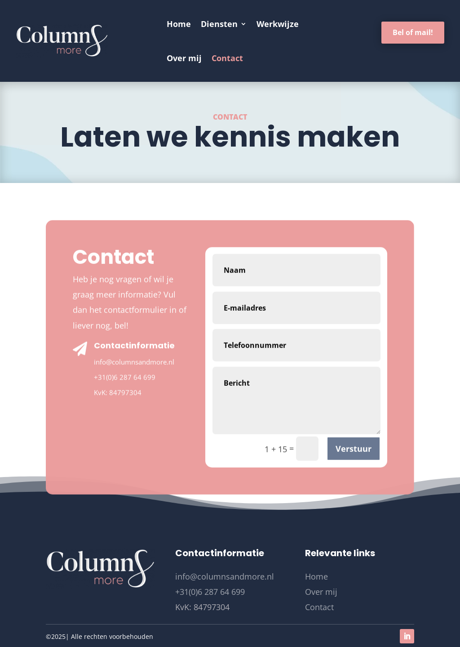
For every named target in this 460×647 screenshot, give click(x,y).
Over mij (184, 58)
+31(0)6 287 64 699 (124, 422)
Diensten (219, 23)
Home (179, 23)
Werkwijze (278, 23)
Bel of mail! (413, 32)
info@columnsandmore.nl (134, 406)
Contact (227, 58)
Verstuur (354, 493)
